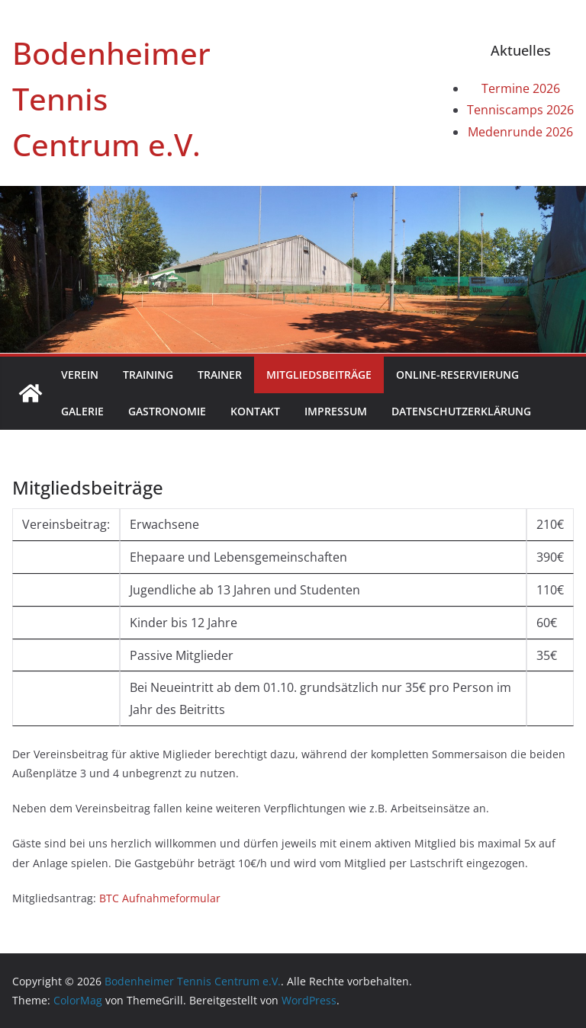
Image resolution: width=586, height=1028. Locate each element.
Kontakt (255, 411)
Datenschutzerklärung (461, 411)
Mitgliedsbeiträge (319, 374)
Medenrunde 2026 (520, 131)
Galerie (82, 411)
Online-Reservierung (457, 374)
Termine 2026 (520, 88)
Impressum (335, 411)
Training (148, 374)
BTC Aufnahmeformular (160, 898)
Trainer (220, 374)
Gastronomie (167, 411)
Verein (79, 374)
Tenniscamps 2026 (520, 109)
